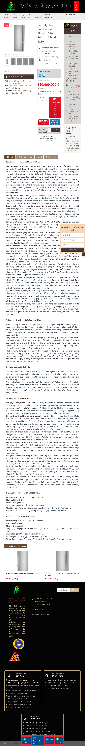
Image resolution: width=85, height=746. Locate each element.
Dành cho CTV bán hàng (74, 101)
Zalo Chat (49, 740)
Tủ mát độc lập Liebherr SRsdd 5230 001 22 (21, 573)
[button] (5, 55)
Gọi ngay (26, 740)
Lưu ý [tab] (39, 157)
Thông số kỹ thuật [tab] (24, 157)
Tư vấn (42, 5)
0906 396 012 (72, 136)
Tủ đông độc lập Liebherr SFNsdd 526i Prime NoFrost (62, 574)
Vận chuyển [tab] (50, 157)
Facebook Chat (36, 740)
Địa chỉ (58, 740)
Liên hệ (62, 6)
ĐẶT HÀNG (56, 107)
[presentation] (6, 68)
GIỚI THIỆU (36, 6)
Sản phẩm (29, 5)
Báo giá (48, 6)
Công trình (22, 6)
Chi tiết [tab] (9, 157)
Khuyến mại (55, 6)
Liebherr (55, 48)
